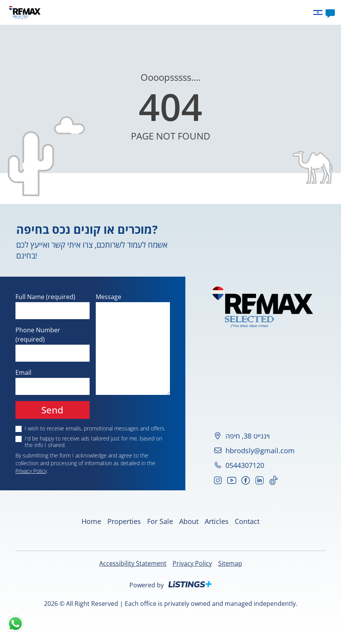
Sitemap (230, 563)
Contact (228, 12)
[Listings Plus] (190, 584)
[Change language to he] (319, 13)
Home (125, 12)
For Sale (160, 521)
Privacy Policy (31, 470)
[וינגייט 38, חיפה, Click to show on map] (263, 435)
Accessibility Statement (132, 563)
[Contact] (330, 12)
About (180, 12)
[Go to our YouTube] (232, 480)
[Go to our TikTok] (273, 480)
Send (52, 409)
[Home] (24, 12)
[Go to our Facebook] (246, 480)
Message (108, 296)
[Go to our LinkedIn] (259, 480)
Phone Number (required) (37, 335)
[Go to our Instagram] (218, 480)
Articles (203, 12)
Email (23, 372)
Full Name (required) (45, 296)
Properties (152, 12)
